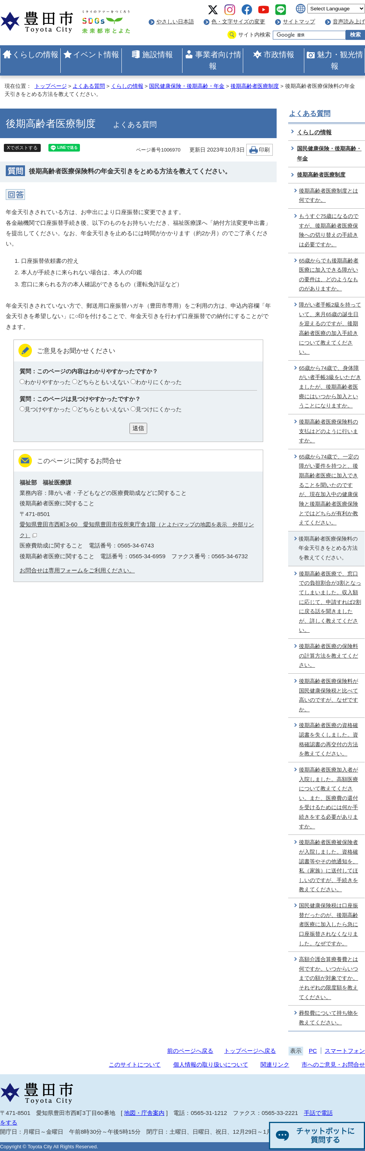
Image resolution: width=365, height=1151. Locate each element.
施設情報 (157, 54)
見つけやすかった (48, 409)
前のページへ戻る (190, 1050)
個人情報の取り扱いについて (210, 1064)
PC (313, 1050)
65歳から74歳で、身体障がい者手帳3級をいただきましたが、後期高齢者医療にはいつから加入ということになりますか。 (330, 387)
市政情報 (279, 54)
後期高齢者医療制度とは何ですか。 (328, 195)
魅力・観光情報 (340, 60)
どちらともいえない (103, 382)
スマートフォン (345, 1050)
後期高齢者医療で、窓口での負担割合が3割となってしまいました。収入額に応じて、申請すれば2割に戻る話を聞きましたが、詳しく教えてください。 (330, 602)
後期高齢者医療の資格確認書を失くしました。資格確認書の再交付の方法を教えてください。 (328, 739)
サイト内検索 (254, 35)
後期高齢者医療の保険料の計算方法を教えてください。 (328, 655)
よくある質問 (89, 86)
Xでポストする (22, 147)
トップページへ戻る (250, 1050)
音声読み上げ (349, 22)
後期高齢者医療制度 (255, 86)
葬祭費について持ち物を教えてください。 (328, 1018)
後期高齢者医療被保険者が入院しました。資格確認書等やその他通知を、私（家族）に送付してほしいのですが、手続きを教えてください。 (328, 865)
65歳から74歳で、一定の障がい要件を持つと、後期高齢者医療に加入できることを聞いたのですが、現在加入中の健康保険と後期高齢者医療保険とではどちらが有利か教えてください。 (329, 490)
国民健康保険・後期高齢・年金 (186, 86)
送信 (138, 428)
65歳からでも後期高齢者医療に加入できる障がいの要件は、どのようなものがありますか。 (328, 275)
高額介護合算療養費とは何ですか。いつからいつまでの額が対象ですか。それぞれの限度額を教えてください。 (328, 978)
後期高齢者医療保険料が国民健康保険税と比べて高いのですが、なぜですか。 (328, 695)
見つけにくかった (159, 409)
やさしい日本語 (175, 22)
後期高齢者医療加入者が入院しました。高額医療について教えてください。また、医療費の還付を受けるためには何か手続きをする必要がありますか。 (328, 798)
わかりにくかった (159, 382)
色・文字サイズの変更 (238, 22)
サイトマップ (299, 22)
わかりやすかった (48, 382)
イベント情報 (96, 54)
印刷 (264, 150)
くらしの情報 (35, 54)
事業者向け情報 (218, 60)
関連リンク (274, 1064)
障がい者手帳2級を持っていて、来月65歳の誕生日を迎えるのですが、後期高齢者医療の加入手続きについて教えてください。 (330, 328)
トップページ (51, 86)
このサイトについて (135, 1064)
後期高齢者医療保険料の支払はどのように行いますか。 (328, 431)
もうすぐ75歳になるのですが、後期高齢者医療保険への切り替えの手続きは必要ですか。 (328, 230)
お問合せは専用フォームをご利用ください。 (77, 570)
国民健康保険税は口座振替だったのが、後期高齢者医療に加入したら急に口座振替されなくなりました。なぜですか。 (328, 925)
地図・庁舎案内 (144, 1113)
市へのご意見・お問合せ (333, 1064)
